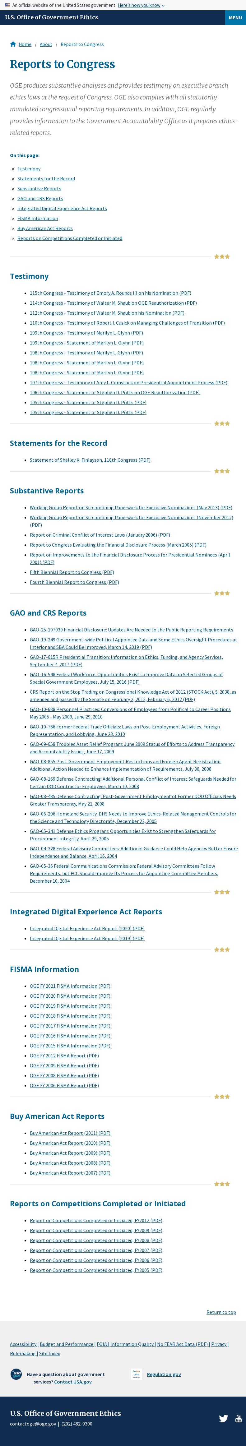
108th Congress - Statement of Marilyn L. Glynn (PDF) (87, 362)
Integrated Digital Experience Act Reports (62, 208)
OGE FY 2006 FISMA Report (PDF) (64, 1085)
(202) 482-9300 (76, 1424)
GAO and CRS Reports (40, 198)
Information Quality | (133, 1344)
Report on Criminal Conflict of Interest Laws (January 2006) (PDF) (100, 535)
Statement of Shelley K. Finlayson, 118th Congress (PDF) (90, 460)
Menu (235, 17)
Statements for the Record (46, 178)
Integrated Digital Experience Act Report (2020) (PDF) (87, 928)
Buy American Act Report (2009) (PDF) (70, 1153)
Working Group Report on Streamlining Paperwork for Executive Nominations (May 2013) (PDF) (131, 507)
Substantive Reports (39, 188)
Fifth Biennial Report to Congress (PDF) (72, 572)
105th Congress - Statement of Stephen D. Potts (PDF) (88, 402)
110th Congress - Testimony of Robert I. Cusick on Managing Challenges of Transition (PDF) (127, 323)
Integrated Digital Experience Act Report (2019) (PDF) (87, 938)
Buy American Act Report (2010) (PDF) (70, 1143)
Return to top (221, 1312)
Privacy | (220, 1344)
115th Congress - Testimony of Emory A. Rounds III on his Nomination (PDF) (110, 293)
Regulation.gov (164, 1374)
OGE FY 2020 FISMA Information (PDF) (70, 996)
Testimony (28, 168)
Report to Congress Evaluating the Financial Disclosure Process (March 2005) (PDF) (118, 545)
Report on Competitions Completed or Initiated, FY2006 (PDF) (96, 1260)
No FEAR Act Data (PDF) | (183, 1344)
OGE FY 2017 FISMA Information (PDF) (70, 1026)
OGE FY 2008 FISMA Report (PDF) (64, 1075)
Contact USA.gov (73, 1382)
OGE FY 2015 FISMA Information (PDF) (70, 1045)
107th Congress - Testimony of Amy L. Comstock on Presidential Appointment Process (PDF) (128, 382)
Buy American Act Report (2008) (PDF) (70, 1163)
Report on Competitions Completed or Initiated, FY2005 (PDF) (96, 1270)
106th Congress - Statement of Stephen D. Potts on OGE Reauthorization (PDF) (115, 392)
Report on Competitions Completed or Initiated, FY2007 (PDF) (96, 1250)
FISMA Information (37, 218)
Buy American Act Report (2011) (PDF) (70, 1133)
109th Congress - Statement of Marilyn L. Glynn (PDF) (87, 343)
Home (25, 44)
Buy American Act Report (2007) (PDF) (70, 1173)
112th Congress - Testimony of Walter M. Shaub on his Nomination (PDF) (107, 313)
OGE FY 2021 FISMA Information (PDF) (70, 986)
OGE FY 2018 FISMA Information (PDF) (70, 1016)
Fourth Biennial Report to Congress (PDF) (74, 582)
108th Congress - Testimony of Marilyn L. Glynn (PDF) (86, 352)
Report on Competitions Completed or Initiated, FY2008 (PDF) (96, 1240)
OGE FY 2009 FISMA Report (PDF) (64, 1065)
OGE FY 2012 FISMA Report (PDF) (64, 1055)
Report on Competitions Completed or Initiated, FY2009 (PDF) (96, 1230)
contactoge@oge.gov (33, 1424)
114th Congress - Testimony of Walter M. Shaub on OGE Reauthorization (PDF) (113, 303)
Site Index (49, 1353)
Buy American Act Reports (45, 228)
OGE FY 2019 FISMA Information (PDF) (70, 1006)
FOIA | (103, 1344)
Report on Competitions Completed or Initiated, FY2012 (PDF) (96, 1220)
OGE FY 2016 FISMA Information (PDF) (70, 1036)
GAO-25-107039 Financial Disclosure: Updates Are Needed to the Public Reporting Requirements (131, 629)
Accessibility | (24, 1344)
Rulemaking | (24, 1353)
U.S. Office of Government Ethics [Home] (51, 17)
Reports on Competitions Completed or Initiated (69, 238)
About (46, 44)
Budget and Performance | (68, 1344)
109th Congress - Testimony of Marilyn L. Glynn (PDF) (86, 333)
